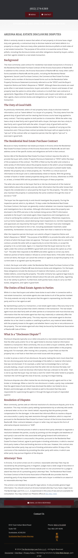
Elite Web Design (62, 553)
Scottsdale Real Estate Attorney (21, 536)
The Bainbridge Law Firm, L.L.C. (33, 549)
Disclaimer (9, 553)
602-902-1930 (51, 494)
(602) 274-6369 (39, 8)
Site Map (18, 553)
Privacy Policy (29, 553)
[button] (32, 14)
